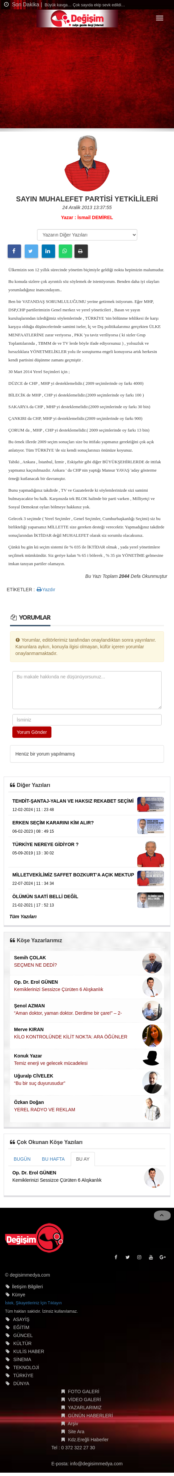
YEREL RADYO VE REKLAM (44, 1109)
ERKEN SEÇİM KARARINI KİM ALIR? (53, 822)
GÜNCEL (23, 1335)
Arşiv (73, 1423)
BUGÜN (22, 1159)
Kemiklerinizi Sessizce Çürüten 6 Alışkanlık (58, 989)
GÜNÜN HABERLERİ (90, 1415)
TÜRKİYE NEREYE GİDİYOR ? (45, 844)
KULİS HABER (28, 1351)
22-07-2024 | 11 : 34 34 (33, 883)
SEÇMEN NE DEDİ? (35, 965)
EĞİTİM (21, 1327)
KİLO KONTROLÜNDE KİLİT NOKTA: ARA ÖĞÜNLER (70, 1036)
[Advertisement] (87, 78)
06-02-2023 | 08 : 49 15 (33, 831)
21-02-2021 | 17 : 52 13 (33, 905)
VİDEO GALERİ (84, 1399)
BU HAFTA (53, 1159)
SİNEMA (22, 1359)
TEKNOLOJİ (26, 1367)
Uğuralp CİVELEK (33, 1076)
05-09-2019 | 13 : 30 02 (33, 853)
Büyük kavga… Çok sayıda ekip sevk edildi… (84, 5)
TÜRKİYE (23, 1375)
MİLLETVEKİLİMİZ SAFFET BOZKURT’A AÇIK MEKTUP (73, 874)
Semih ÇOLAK (30, 957)
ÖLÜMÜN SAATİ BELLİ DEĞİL (45, 896)
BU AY (83, 1159)
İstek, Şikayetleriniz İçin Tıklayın (33, 1303)
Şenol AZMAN (29, 1005)
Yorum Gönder (32, 732)
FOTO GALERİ (84, 1391)
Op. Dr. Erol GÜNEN (36, 982)
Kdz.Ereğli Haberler (88, 1439)
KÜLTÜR (22, 1343)
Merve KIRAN (29, 1029)
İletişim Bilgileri (27, 1286)
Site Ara (76, 1431)
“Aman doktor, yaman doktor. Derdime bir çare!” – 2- (68, 1013)
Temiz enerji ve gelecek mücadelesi (51, 1063)
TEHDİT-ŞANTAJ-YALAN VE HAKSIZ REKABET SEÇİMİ (73, 801)
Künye (18, 1294)
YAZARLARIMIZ (85, 1407)
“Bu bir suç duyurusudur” (39, 1083)
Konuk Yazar (28, 1055)
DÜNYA (21, 1383)
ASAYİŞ (21, 1319)
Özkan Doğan (29, 1102)
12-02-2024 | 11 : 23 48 (33, 809)
